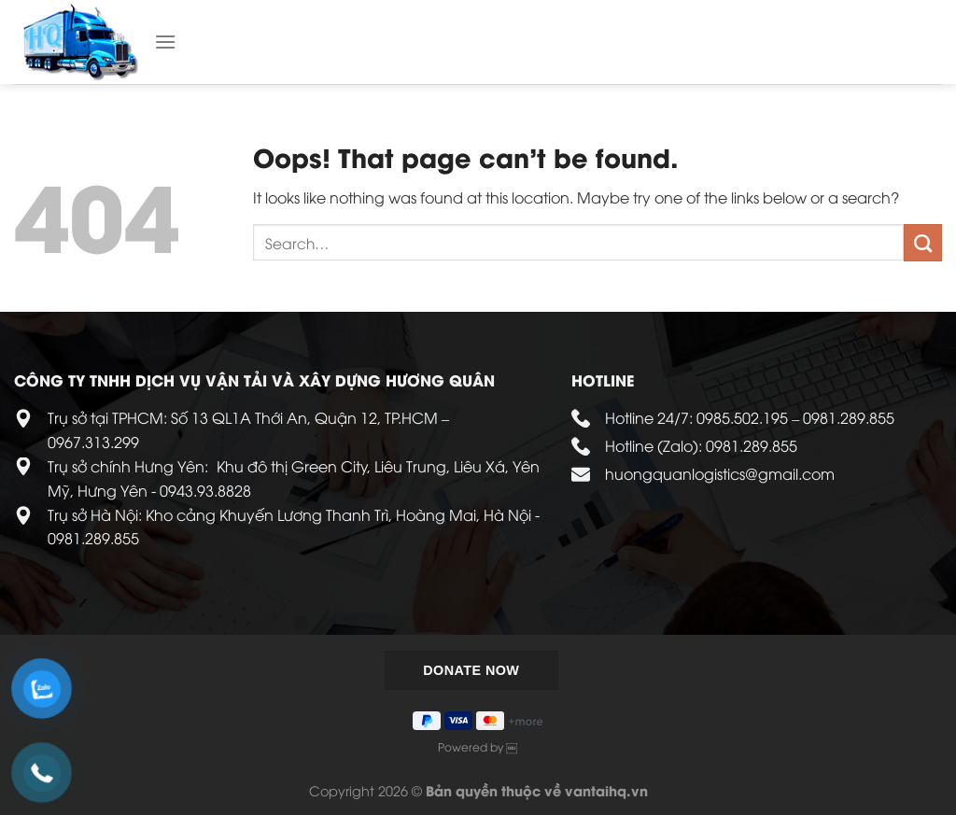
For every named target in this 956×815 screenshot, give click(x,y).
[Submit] (923, 242)
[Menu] (165, 41)
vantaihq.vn (606, 790)
